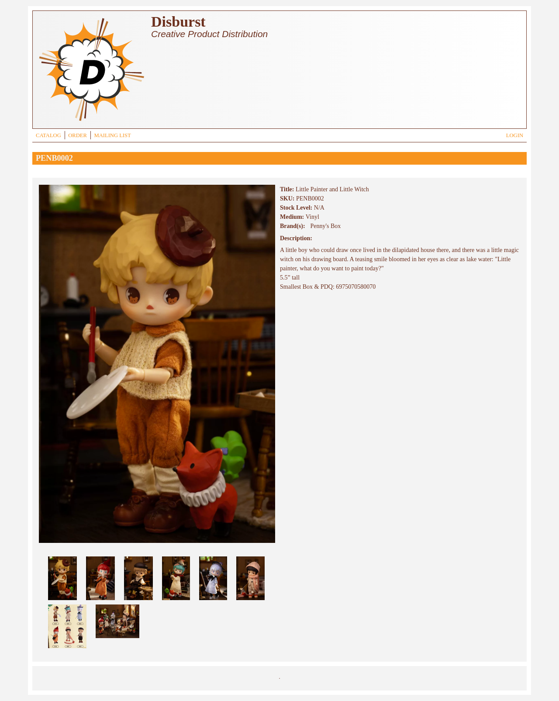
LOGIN (514, 135)
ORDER (77, 135)
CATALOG (48, 135)
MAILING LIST (112, 135)
